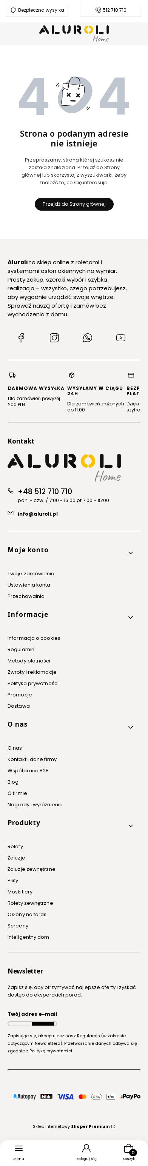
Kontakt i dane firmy (32, 759)
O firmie (17, 793)
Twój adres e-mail (32, 1014)
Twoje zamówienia (31, 573)
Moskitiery (20, 891)
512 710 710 (114, 10)
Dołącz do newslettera (43, 1023)
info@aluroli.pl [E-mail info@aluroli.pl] (38, 514)
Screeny (18, 925)
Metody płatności (29, 660)
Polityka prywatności (33, 683)
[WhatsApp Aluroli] (87, 339)
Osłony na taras (27, 914)
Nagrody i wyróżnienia (35, 804)
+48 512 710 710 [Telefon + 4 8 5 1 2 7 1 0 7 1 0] (45, 492)
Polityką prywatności (50, 1051)
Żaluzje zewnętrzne (31, 869)
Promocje (20, 694)
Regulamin (21, 649)
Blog (13, 782)
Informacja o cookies (34, 638)
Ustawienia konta (29, 584)
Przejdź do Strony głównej (74, 204)
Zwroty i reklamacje (32, 672)
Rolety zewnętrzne (30, 903)
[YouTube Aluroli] (120, 339)
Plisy (13, 880)
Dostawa (19, 706)
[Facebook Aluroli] (21, 339)
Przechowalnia (26, 596)
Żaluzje (16, 857)
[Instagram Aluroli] (54, 339)
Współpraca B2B (28, 770)
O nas (15, 748)
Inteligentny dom (28, 937)
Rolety (15, 846)
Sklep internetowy (71, 1126)
